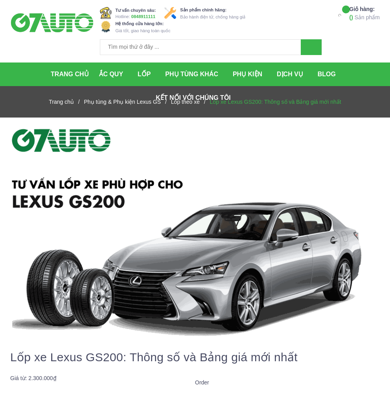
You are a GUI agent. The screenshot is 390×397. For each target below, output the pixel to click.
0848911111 (143, 16)
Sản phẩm (365, 12)
